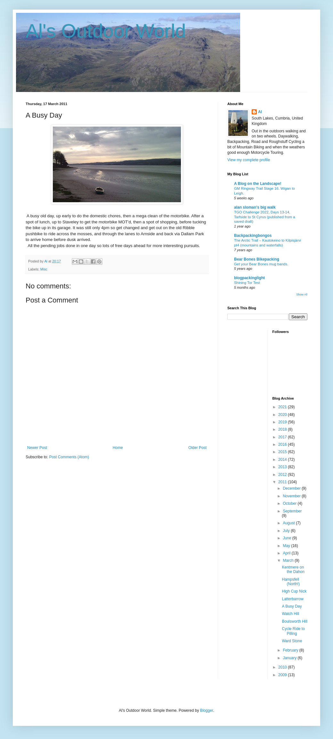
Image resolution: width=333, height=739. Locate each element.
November (292, 496)
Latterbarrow (292, 599)
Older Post (197, 447)
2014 (283, 459)
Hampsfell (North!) (291, 581)
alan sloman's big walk (255, 207)
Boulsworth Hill (294, 621)
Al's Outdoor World (106, 31)
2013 (283, 467)
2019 (283, 422)
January (290, 658)
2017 (283, 437)
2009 (283, 675)
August (289, 523)
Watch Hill (290, 613)
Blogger (206, 710)
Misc (43, 269)
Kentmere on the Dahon (293, 569)
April (287, 553)
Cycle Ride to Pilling (293, 631)
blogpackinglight (249, 278)
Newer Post (37, 447)
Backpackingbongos (253, 235)
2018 (283, 429)
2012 (283, 474)
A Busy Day (292, 606)
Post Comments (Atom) (69, 457)
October (290, 503)
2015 (283, 452)
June (287, 538)
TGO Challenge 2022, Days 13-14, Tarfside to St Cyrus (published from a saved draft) (264, 217)
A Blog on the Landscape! (257, 183)
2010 (283, 667)
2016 (283, 444)
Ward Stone (292, 641)
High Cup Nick (294, 591)
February (291, 650)
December (292, 488)
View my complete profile (248, 160)
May (287, 546)
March (289, 560)
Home (118, 447)
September (292, 511)
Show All (301, 294)
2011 (283, 482)
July (287, 530)
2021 (283, 407)
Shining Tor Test (247, 283)
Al (260, 112)
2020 (283, 414)
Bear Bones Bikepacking (256, 259)
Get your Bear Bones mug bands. (261, 264)
